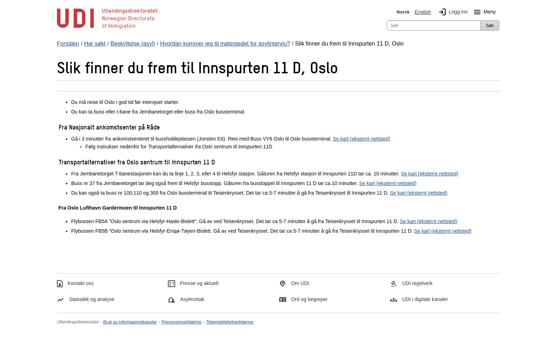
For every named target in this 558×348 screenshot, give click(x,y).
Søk (490, 25)
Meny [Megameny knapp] (483, 12)
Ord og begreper (309, 299)
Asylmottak (192, 299)
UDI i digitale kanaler (425, 299)
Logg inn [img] (452, 12)
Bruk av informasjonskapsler (130, 322)
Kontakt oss (81, 283)
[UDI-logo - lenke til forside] (107, 28)
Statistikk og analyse (92, 299)
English (423, 12)
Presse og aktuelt (199, 283)
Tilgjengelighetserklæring (229, 322)
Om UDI (300, 283)
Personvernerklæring (181, 322)
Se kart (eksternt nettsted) (361, 139)
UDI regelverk (417, 283)
